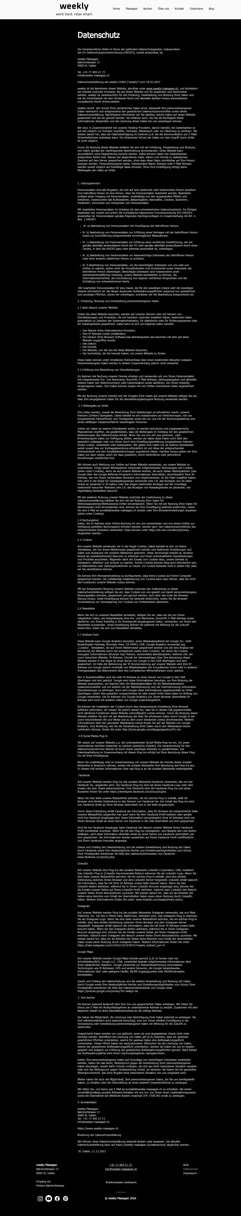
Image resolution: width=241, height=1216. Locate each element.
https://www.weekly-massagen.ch (98, 1128)
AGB (185, 1165)
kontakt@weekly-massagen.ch (118, 510)
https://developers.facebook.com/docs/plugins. (138, 792)
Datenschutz (190, 1169)
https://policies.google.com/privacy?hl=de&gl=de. (108, 991)
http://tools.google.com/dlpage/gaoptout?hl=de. (151, 729)
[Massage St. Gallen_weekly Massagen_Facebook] (57, 1198)
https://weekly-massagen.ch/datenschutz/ (141, 1145)
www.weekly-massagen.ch (162, 88)
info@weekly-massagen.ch (93, 75)
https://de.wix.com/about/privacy (169, 530)
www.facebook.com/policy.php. (96, 857)
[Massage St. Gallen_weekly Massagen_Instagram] (40, 1198)
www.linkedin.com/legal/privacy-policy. (159, 899)
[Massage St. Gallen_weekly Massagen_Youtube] (48, 1198)
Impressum (190, 1173)
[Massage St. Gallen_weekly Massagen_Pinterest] (65, 1198)
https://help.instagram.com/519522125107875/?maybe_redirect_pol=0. (121, 945)
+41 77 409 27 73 (121, 1165)
